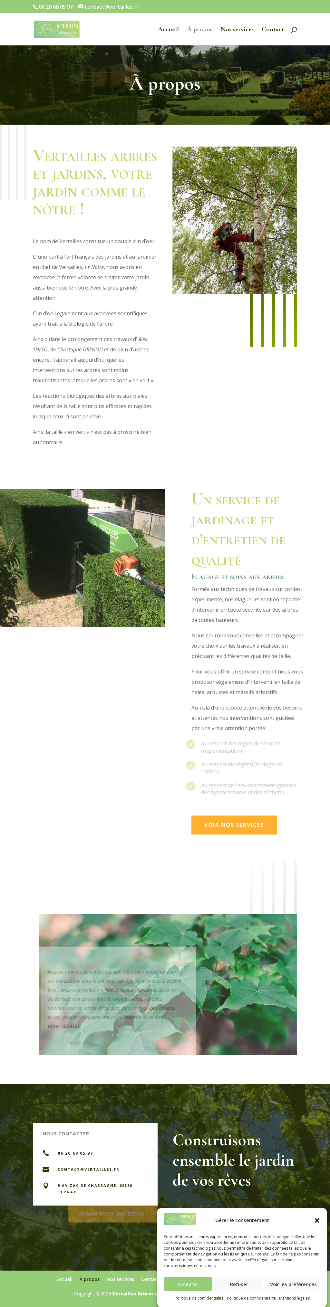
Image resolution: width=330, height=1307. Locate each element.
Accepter (187, 1293)
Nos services (237, 30)
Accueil (168, 30)
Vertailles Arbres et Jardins (145, 1294)
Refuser (239, 1293)
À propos (199, 30)
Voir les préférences (293, 1293)
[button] (317, 1229)
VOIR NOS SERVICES (234, 824)
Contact (273, 30)
